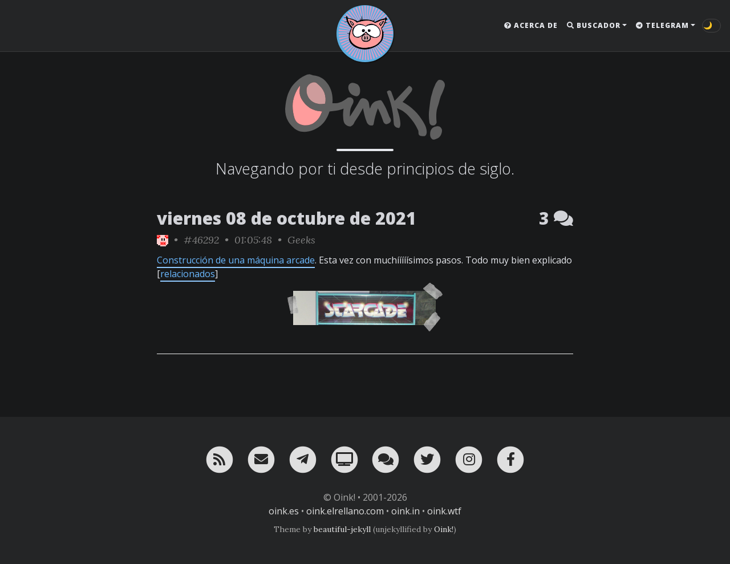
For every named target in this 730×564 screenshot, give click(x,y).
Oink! (443, 529)
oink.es (284, 511)
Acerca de (531, 25)
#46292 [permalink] (201, 239)
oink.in (405, 511)
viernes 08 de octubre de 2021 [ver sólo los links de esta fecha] (286, 218)
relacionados (187, 273)
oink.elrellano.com (345, 511)
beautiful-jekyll (342, 529)
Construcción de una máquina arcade (236, 260)
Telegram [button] (662, 25)
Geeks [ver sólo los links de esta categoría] (301, 239)
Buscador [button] (593, 25)
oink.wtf (444, 511)
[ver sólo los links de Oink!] (162, 239)
